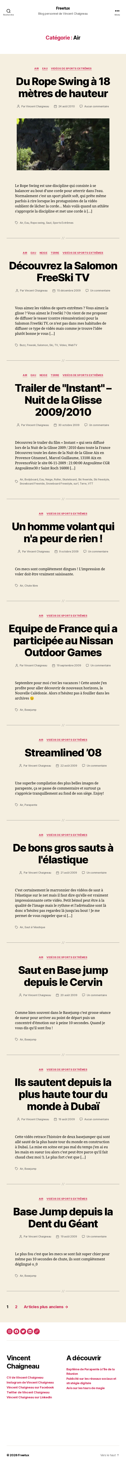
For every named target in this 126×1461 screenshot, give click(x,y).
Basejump (30, 708)
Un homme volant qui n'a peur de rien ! (63, 531)
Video (63, 344)
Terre (55, 252)
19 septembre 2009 (69, 664)
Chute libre (31, 584)
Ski (51, 344)
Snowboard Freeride (32, 482)
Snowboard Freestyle (59, 482)
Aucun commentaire (96, 106)
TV (56, 344)
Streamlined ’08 (63, 750)
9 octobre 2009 (68, 550)
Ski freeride (85, 478)
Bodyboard (31, 478)
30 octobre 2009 (68, 424)
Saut (48, 222)
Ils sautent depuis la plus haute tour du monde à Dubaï (63, 1091)
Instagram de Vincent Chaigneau (30, 1379)
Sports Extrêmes (63, 222)
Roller (57, 478)
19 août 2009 (66, 1116)
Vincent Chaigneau (37, 106)
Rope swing (37, 222)
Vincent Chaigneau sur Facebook (30, 1384)
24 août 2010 (66, 106)
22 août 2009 (68, 763)
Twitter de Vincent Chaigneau (28, 1389)
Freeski (31, 344)
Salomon (42, 344)
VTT (90, 482)
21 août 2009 (69, 870)
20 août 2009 (68, 992)
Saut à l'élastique (34, 925)
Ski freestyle (101, 478)
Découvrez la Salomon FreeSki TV (63, 271)
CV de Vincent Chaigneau (25, 1374)
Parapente (30, 803)
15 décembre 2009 (69, 290)
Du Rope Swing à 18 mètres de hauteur (63, 87)
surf (76, 482)
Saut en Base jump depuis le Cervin (63, 973)
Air (36, 68)
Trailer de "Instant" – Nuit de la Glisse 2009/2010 (63, 399)
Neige (44, 252)
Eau (45, 68)
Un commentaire (100, 290)
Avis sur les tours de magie (85, 1384)
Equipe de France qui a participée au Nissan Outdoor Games (63, 639)
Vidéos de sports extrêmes (71, 68)
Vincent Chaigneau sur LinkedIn (29, 1394)
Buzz (23, 344)
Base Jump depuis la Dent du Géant (63, 1214)
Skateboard (69, 478)
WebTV (72, 344)
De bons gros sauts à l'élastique (63, 851)
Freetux (63, 8)
